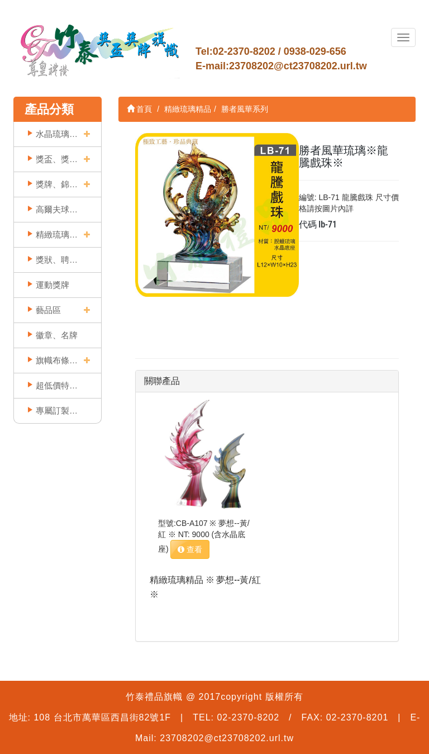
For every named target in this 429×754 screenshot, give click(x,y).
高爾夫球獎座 (57, 209)
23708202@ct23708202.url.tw (298, 66)
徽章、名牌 (57, 335)
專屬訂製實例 (57, 410)
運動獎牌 (52, 285)
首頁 (139, 109)
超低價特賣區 (57, 385)
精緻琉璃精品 (57, 234)
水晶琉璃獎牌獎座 (57, 134)
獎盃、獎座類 (57, 159)
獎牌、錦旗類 (57, 184)
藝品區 (48, 310)
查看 (190, 549)
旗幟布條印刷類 (57, 360)
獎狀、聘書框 (57, 259)
